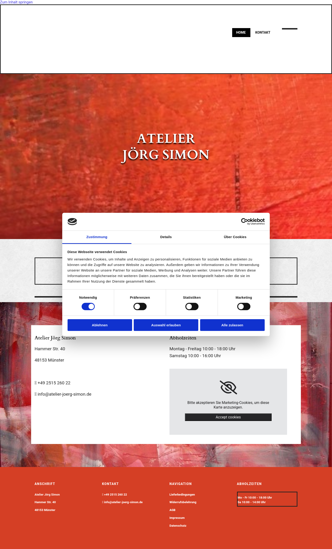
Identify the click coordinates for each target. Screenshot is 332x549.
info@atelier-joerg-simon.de (123, 502)
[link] (228, 387)
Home (241, 32)
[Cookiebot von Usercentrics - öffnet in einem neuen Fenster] (244, 221)
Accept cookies (228, 417)
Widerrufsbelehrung (182, 502)
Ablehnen (99, 325)
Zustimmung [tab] (96, 237)
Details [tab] (166, 237)
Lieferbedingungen (182, 494)
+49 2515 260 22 (115, 494)
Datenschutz (177, 525)
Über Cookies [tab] (235, 237)
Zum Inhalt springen (16, 2)
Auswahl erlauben (166, 325)
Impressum (177, 518)
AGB (172, 510)
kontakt (263, 32)
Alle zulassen (232, 325)
